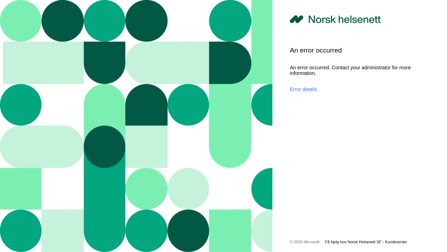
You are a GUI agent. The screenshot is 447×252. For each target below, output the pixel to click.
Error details (303, 89)
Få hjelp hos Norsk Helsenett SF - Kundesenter (366, 242)
